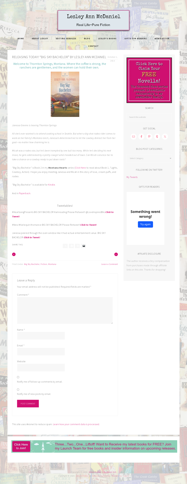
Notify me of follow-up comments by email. (40, 381)
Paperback (25, 193)
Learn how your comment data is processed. (76, 424)
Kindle (51, 184)
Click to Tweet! (88, 224)
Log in (126, 475)
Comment (23, 294)
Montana (52, 264)
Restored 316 (110, 472)
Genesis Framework (101, 475)
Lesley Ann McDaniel (93, 20)
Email (21, 345)
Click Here (80, 167)
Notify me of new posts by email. (34, 393)
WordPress (117, 475)
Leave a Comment (109, 264)
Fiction (44, 264)
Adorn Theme (82, 475)
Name (21, 329)
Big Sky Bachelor (31, 264)
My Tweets (132, 177)
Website (21, 361)
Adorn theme (95, 472)
